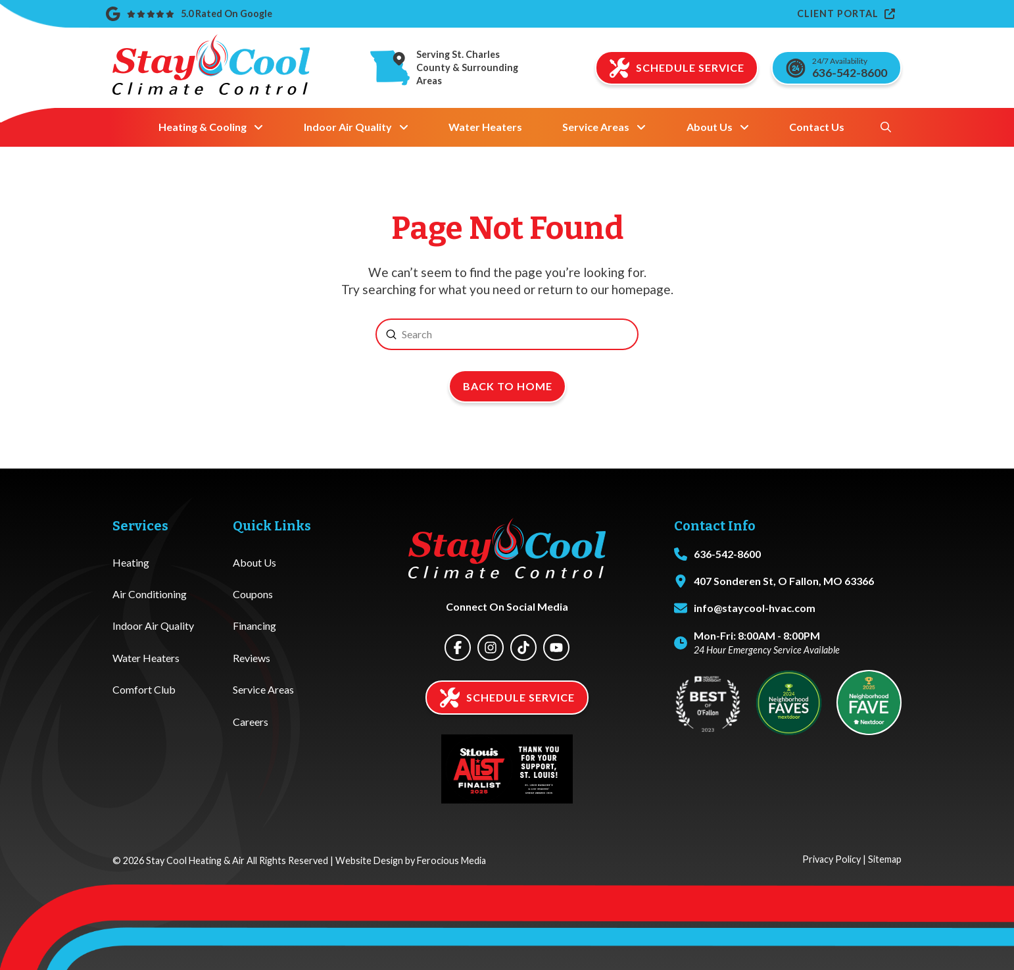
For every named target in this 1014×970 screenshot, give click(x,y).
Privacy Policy (831, 859)
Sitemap (885, 859)
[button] (885, 127)
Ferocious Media (451, 860)
